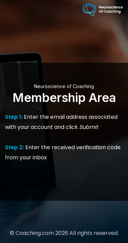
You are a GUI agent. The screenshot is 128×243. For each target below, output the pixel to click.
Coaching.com (34, 233)
